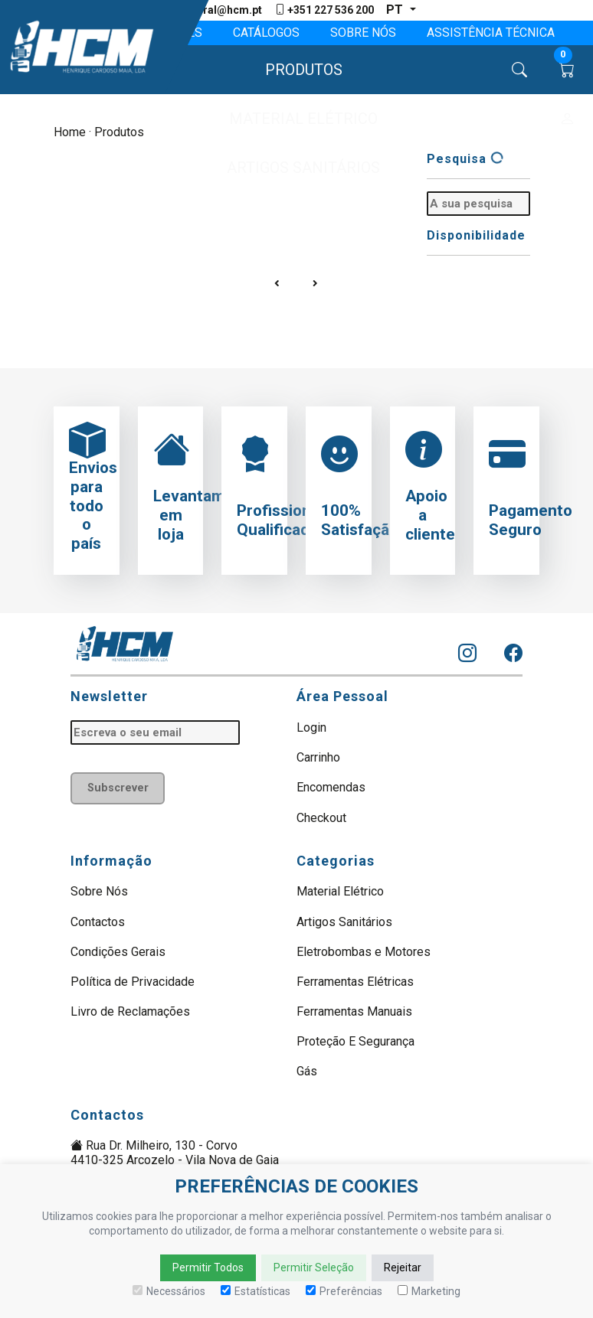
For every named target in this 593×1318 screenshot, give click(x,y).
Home (70, 132)
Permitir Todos (208, 1267)
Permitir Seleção (314, 1267)
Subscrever (118, 787)
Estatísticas (255, 1291)
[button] (297, 69)
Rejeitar (402, 1267)
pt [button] (396, 9)
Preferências (344, 1291)
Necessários (169, 1291)
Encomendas (330, 787)
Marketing (429, 1291)
